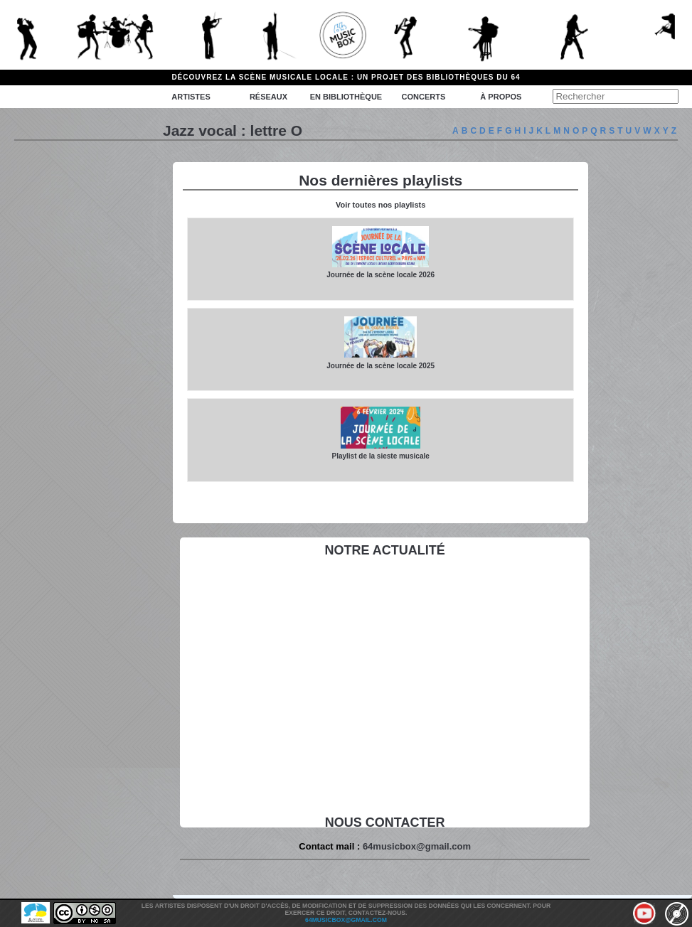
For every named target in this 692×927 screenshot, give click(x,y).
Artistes (190, 96)
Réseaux (268, 96)
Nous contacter (385, 822)
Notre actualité (384, 550)
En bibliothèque (346, 96)
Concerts (424, 96)
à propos (500, 96)
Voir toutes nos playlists (380, 204)
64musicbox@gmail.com (417, 846)
